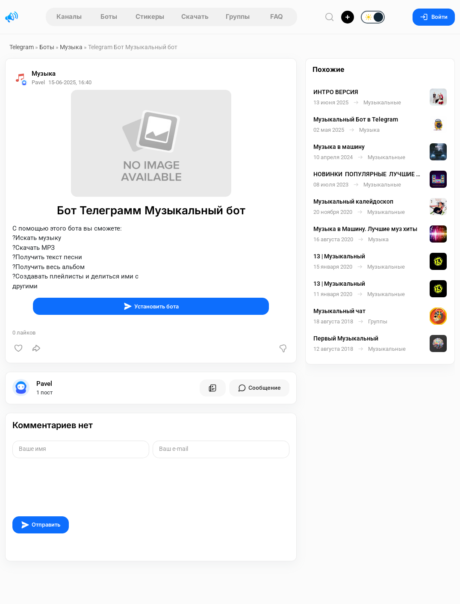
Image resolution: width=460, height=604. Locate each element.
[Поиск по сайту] (329, 17)
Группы (238, 16)
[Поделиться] (36, 348)
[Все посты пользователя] (212, 388)
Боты (108, 16)
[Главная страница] (11, 17)
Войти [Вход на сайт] (434, 17)
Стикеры (150, 16)
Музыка (71, 47)
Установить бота (151, 306)
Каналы (69, 16)
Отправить (40, 525)
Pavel (44, 384)
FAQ (276, 16)
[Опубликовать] (347, 17)
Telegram (21, 47)
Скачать (195, 16)
